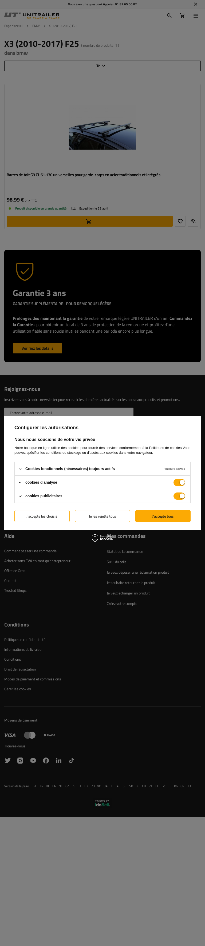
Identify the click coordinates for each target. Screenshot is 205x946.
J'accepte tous (163, 516)
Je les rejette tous (102, 516)
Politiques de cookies (165, 448)
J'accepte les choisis (41, 516)
